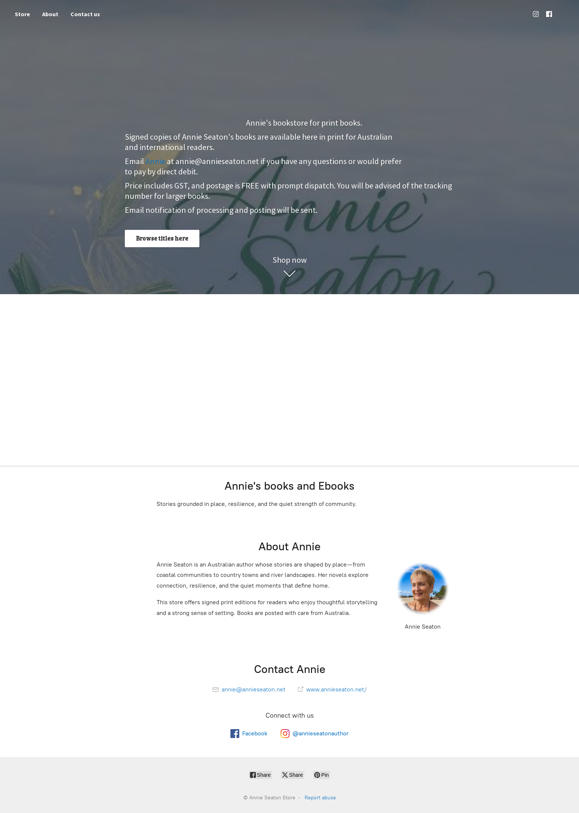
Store (22, 14)
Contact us (85, 14)
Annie (155, 161)
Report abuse (320, 798)
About (50, 14)
